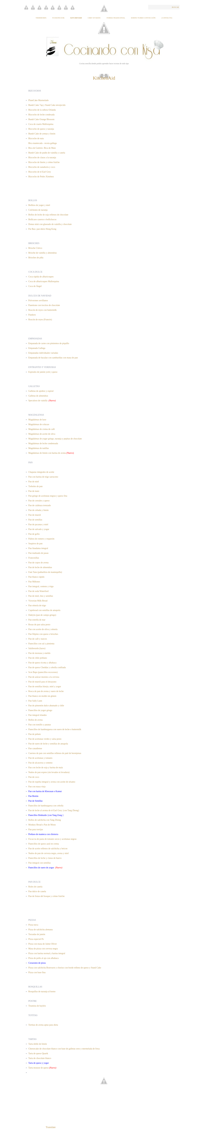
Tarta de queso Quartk (38, 1053)
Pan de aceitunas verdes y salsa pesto (44, 739)
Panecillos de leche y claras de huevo (44, 858)
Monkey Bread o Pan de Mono (42, 825)
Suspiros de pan (35, 543)
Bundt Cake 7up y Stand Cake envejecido (46, 105)
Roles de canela (35, 886)
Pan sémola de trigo (37, 605)
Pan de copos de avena (38, 562)
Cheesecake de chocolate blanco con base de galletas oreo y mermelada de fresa (64, 1049)
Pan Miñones (34, 581)
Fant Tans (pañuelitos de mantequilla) (45, 572)
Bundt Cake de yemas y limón (41, 133)
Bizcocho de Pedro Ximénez (41, 176)
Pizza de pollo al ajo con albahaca (43, 958)
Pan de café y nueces (37, 639)
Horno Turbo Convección (143, 18)
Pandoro (32, 315)
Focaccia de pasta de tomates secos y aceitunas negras (52, 839)
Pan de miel (33, 481)
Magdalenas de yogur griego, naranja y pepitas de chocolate (55, 438)
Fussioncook (58, 18)
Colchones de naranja (38, 210)
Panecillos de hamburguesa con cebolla (45, 805)
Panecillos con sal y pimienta (41, 643)
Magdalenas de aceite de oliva (41, 434)
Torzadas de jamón (36, 934)
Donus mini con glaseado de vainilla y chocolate (50, 224)
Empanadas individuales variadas (43, 353)
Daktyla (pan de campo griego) (42, 615)
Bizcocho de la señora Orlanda (42, 110)
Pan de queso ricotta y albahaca (42, 662)
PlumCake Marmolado (38, 100)
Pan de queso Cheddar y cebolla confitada (47, 667)
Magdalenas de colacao (38, 424)
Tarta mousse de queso (38, 1068)
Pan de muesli (34, 515)
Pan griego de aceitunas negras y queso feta (47, 496)
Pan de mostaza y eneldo (39, 653)
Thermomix (41, 18)
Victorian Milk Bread (37, 601)
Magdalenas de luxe (37, 419)
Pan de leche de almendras (40, 567)
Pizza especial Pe (36, 939)
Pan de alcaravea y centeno (40, 763)
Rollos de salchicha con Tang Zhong (44, 820)
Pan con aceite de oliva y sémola (42, 629)
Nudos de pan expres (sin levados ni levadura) (49, 772)
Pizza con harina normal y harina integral (46, 953)
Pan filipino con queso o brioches (43, 634)
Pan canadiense (35, 748)
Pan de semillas (35, 520)
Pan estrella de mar (36, 620)
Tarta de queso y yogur (38, 1063)
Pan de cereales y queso (39, 500)
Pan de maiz (33, 491)
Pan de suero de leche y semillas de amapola (48, 744)
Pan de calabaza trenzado (39, 505)
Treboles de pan (35, 486)
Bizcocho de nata (36, 138)
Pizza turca (33, 925)
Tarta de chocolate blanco (40, 1058)
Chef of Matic (94, 18)
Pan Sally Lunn (35, 701)
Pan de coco (33, 777)
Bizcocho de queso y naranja (41, 129)
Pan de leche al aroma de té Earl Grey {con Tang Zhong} (53, 810)
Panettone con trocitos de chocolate (44, 305)
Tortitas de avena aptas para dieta (43, 1025)
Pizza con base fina (37, 972)
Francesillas (33, 558)
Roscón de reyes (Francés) (40, 319)
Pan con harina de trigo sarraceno (43, 477)
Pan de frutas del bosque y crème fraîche (46, 896)
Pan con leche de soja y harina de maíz (45, 767)
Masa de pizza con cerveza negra (43, 948)
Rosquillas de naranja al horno (41, 991)
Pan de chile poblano (37, 658)
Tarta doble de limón (37, 1044)
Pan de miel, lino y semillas (40, 596)
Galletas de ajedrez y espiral (41, 391)
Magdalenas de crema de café (41, 429)
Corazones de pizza (37, 963)
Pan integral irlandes (37, 715)
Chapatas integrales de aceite (41, 472)
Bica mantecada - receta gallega (42, 143)
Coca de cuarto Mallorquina (41, 124)
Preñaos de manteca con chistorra (43, 834)
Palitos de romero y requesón (41, 539)
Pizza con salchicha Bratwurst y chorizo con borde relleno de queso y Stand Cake (64, 967)
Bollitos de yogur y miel (39, 205)
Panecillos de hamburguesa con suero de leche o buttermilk (54, 729)
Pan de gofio (34, 534)
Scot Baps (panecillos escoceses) (43, 672)
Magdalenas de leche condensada (43, 443)
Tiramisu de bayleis (37, 1006)
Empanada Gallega (36, 348)
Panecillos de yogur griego (40, 710)
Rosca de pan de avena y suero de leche (46, 691)
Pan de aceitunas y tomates (40, 758)
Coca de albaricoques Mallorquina (43, 281)
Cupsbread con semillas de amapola (44, 610)
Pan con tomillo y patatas (39, 724)
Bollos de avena (35, 720)
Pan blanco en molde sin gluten (42, 696)
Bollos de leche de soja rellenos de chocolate (48, 215)
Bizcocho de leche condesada (41, 114)
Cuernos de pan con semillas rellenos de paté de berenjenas (54, 753)
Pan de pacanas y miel (38, 524)
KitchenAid (76, 18)
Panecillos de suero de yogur (41, 867)
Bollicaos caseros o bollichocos (42, 219)
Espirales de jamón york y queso (42, 372)
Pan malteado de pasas (38, 553)
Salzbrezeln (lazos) (36, 648)
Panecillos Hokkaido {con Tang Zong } (46, 815)
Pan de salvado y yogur (38, 529)
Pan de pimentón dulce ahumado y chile (46, 705)
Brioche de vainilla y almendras (42, 253)
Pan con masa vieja (37, 786)
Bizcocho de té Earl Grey (39, 172)
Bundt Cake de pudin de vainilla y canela (46, 153)
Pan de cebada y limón (38, 510)
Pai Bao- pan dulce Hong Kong (42, 229)
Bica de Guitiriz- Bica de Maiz (42, 148)
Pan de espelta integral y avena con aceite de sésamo (52, 782)
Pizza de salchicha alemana (40, 929)
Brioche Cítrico (35, 248)
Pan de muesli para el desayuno (42, 682)
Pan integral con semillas (39, 863)
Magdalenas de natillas (38, 448)
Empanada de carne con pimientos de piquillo (48, 343)
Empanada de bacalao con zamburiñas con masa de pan (53, 357)
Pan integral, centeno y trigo (41, 586)
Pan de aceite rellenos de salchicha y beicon (48, 848)
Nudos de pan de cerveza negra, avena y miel (48, 853)
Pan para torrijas (35, 829)
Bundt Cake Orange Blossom (41, 119)
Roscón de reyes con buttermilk (42, 310)
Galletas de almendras (38, 396)
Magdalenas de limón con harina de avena (47, 453)
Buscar (175, 7)
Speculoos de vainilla (38, 400)
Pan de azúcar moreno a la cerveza (43, 677)
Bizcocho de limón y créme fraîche (44, 162)
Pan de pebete (34, 734)
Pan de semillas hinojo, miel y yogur (44, 686)
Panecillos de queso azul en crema (43, 844)
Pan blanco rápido (36, 577)
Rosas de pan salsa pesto (39, 624)
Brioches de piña (35, 257)
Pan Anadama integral (38, 548)
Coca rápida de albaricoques (41, 276)
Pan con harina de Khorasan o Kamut (45, 791)
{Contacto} (166, 18)
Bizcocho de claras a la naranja (42, 157)
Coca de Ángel (35, 286)
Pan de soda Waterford (38, 591)
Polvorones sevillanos (38, 300)
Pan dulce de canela (37, 891)
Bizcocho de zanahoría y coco (41, 167)
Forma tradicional (116, 18)
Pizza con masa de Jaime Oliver (42, 944)
